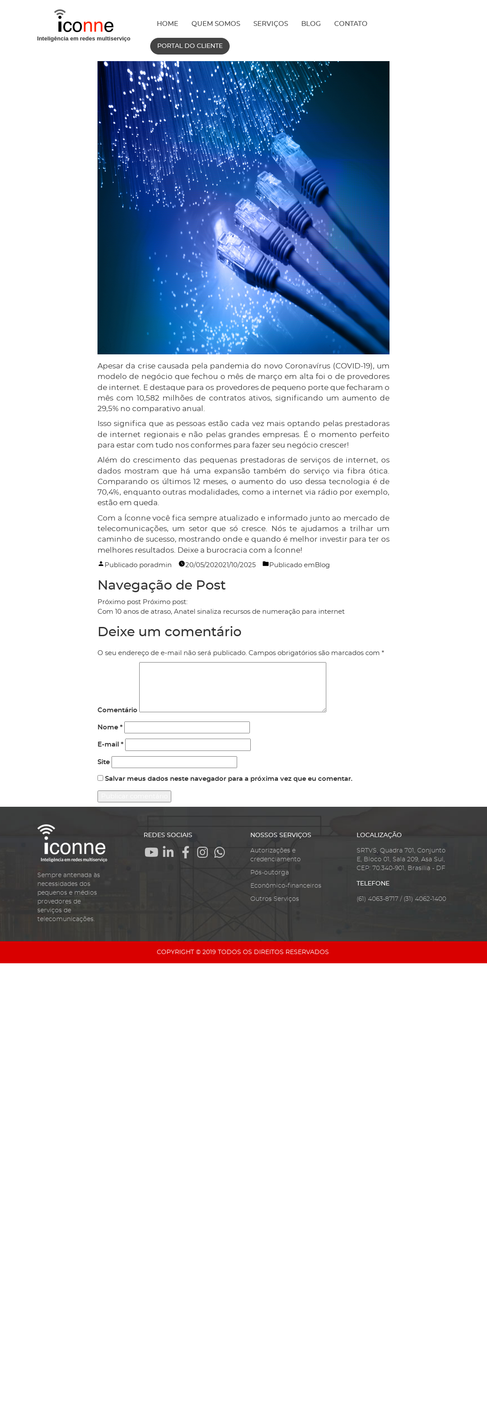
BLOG (311, 24)
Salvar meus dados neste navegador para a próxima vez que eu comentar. (229, 779)
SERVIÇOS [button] (270, 24)
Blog (322, 565)
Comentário (117, 710)
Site (103, 762)
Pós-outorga (269, 873)
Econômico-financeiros (285, 886)
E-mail (110, 744)
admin (161, 565)
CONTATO (351, 24)
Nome (110, 727)
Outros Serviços (274, 899)
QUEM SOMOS (215, 24)
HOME (167, 24)
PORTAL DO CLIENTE (190, 46)
